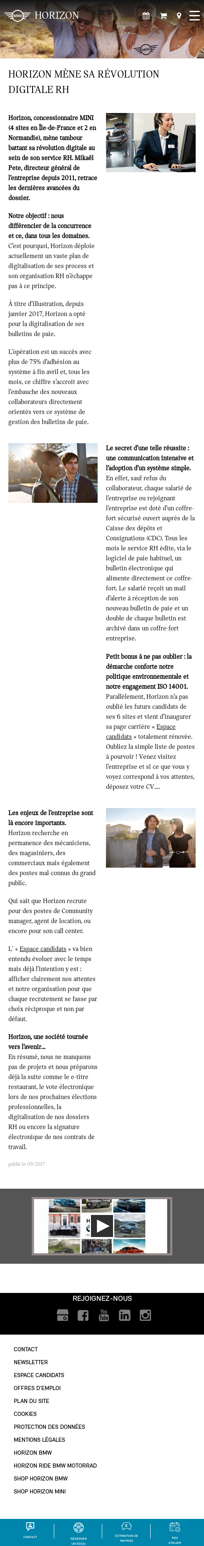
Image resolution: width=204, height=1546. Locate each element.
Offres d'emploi (37, 1388)
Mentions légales (39, 1439)
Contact (26, 1349)
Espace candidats (43, 949)
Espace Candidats (39, 1375)
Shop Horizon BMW (41, 1478)
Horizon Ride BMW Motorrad (55, 1465)
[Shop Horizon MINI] (163, 16)
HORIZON (41, 15)
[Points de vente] (179, 16)
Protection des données (49, 1427)
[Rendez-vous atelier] (146, 16)
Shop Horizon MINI (39, 1491)
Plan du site (31, 1401)
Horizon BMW (33, 1452)
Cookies (25, 1414)
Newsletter (31, 1362)
